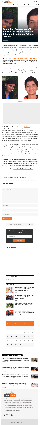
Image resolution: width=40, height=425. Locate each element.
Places (16, 308)
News (4, 26)
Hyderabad (27, 127)
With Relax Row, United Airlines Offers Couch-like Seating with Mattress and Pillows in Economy (24, 297)
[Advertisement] (21, 113)
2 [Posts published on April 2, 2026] (20, 328)
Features (33, 361)
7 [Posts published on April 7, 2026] (11, 332)
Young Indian (23, 177)
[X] (8, 280)
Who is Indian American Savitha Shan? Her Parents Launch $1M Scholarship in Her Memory (24, 312)
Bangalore (6, 144)
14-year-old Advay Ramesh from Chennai (24, 58)
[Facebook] (6, 280)
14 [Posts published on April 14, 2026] (11, 336)
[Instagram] (11, 280)
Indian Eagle (5, 40)
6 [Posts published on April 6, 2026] (7, 332)
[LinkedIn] (13, 280)
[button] (3, 1)
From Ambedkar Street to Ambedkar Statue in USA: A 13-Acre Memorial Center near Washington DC (24, 305)
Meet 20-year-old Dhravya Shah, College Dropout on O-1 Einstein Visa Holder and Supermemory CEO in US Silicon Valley (15, 360)
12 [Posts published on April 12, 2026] (32, 332)
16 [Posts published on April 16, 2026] (20, 336)
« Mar (7, 348)
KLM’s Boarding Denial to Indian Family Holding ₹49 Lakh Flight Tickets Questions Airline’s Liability (24, 289)
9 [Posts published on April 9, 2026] (20, 332)
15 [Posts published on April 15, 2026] (16, 336)
